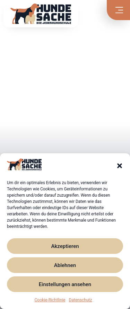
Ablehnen (65, 265)
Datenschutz (80, 300)
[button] (119, 165)
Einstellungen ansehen (65, 284)
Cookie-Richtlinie (50, 300)
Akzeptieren (65, 246)
